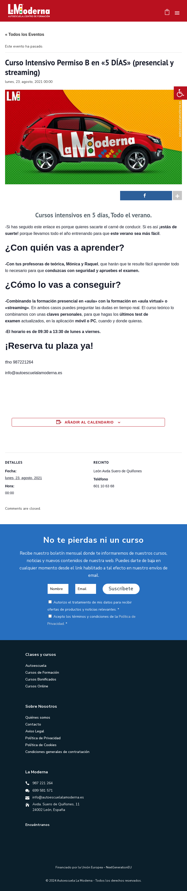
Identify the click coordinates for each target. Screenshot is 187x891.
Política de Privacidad (43, 738)
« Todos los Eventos (24, 34)
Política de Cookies (41, 745)
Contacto (33, 724)
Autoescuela (35, 665)
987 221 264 (42, 783)
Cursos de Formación (42, 672)
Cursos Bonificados (40, 679)
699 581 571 (42, 790)
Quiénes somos (37, 717)
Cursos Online (36, 686)
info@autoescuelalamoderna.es (58, 797)
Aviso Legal (34, 731)
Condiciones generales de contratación (57, 751)
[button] (180, 93)
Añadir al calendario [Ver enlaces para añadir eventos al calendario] (89, 422)
